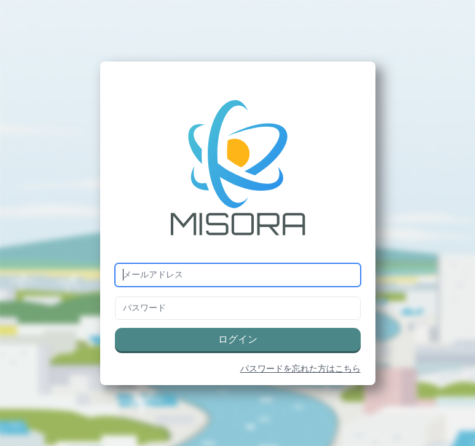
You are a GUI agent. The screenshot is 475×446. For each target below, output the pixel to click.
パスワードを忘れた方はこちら (300, 369)
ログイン (237, 339)
